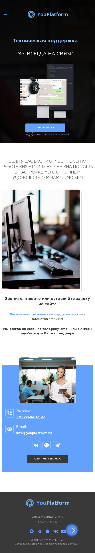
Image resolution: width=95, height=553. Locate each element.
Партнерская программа (53, 134)
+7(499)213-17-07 (30, 416)
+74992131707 (47, 522)
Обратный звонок (45, 128)
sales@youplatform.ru (47, 516)
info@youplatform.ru (34, 433)
